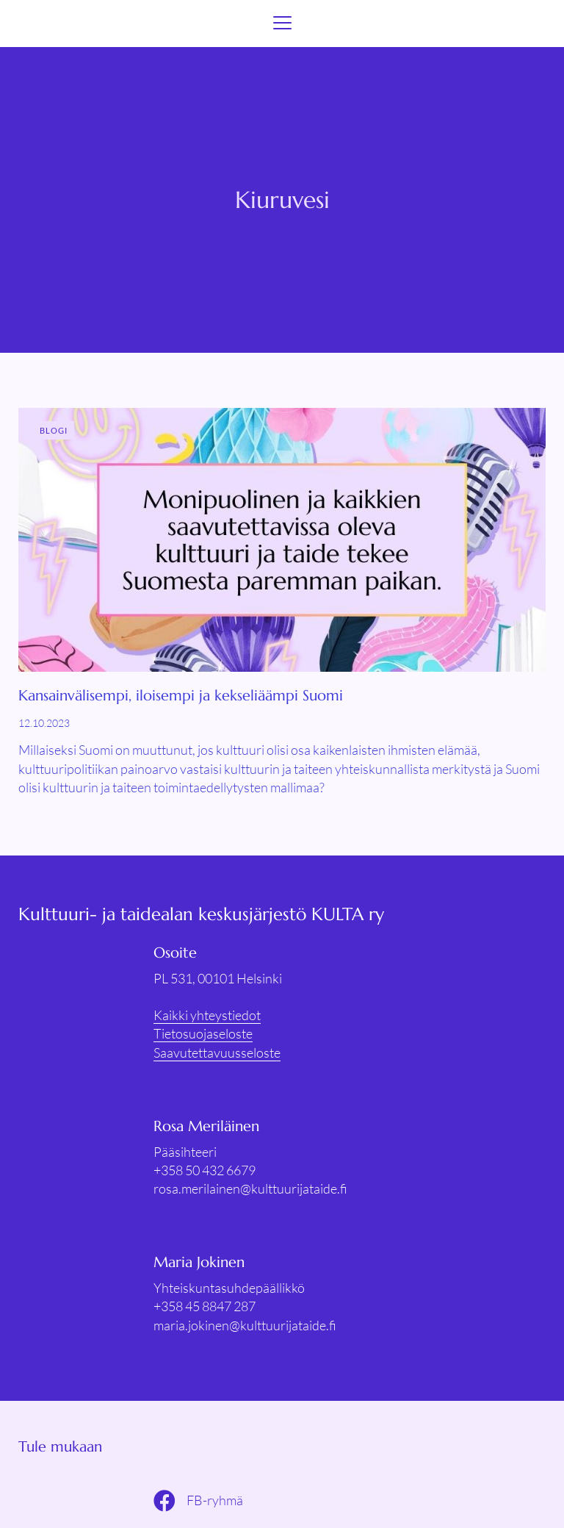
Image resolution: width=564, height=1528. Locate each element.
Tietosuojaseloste (203, 1033)
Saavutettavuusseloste (217, 1052)
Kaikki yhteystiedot (207, 1015)
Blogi (54, 430)
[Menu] (282, 23)
